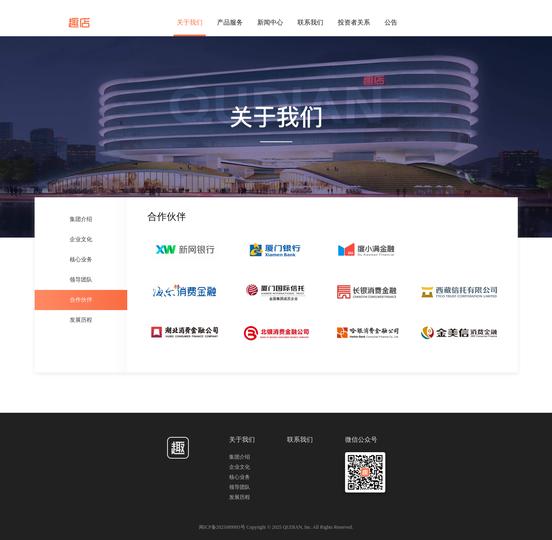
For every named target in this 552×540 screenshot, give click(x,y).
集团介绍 (81, 219)
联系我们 (310, 22)
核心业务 (81, 260)
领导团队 (81, 280)
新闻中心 (270, 22)
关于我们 (190, 22)
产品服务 (230, 22)
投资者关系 (354, 22)
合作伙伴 (81, 300)
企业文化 (81, 239)
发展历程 (81, 320)
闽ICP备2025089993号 (222, 527)
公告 (391, 22)
